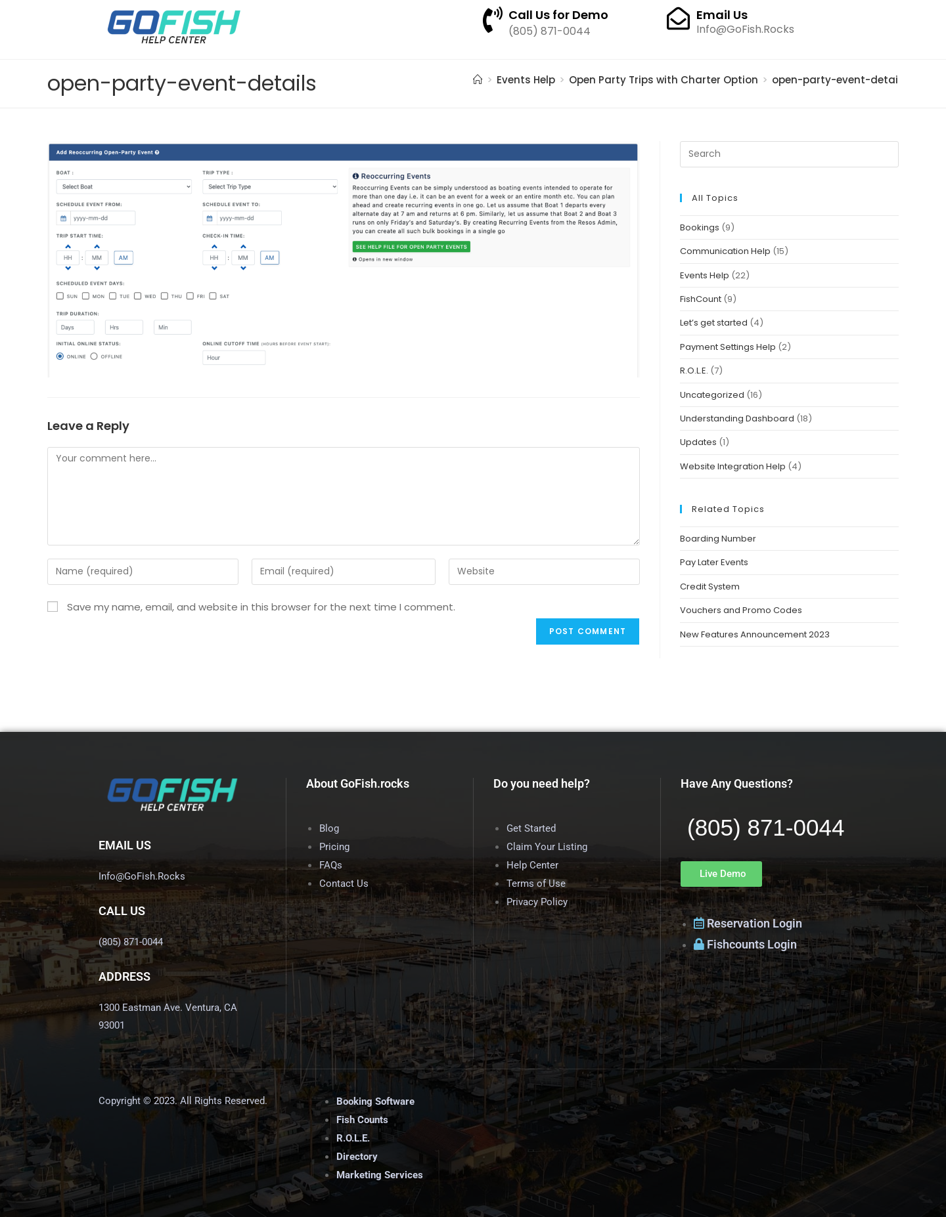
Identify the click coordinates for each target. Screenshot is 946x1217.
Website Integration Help (733, 466)
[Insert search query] (789, 154)
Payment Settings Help (728, 347)
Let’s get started (714, 322)
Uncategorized (712, 395)
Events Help (704, 275)
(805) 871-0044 (765, 827)
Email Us (722, 15)
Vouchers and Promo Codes (741, 610)
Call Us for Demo (558, 15)
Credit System (710, 586)
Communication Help (725, 251)
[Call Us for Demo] (493, 20)
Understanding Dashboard (737, 418)
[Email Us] (678, 18)
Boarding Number (718, 538)
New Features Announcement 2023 (755, 634)
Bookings (699, 227)
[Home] (478, 80)
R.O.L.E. (694, 370)
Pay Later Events (714, 562)
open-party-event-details (839, 80)
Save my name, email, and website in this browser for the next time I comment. (261, 607)
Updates (698, 442)
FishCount (700, 299)
